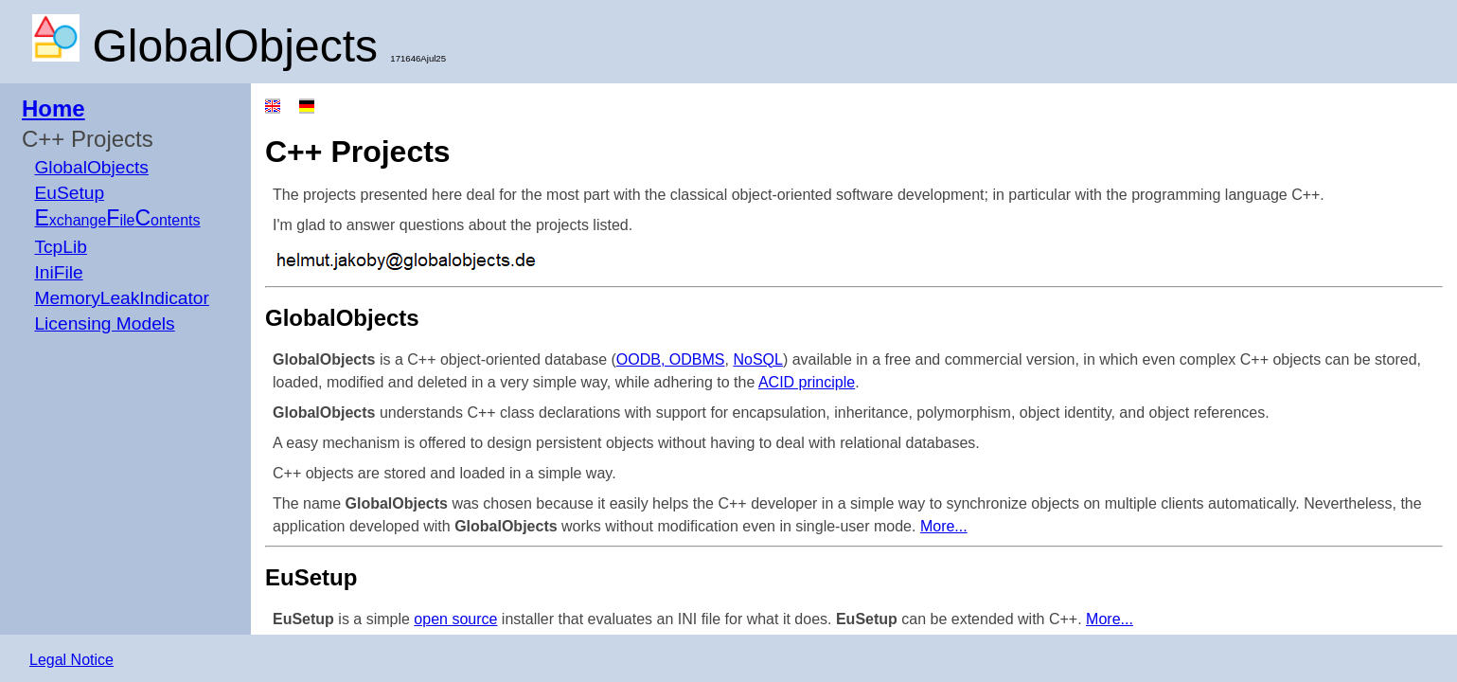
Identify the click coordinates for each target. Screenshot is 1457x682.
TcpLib (60, 247)
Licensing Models (104, 323)
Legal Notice (71, 660)
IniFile (58, 272)
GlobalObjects (91, 167)
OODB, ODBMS (670, 359)
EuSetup (69, 193)
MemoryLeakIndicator (121, 298)
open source (455, 619)
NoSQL (757, 359)
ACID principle (806, 382)
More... (944, 526)
